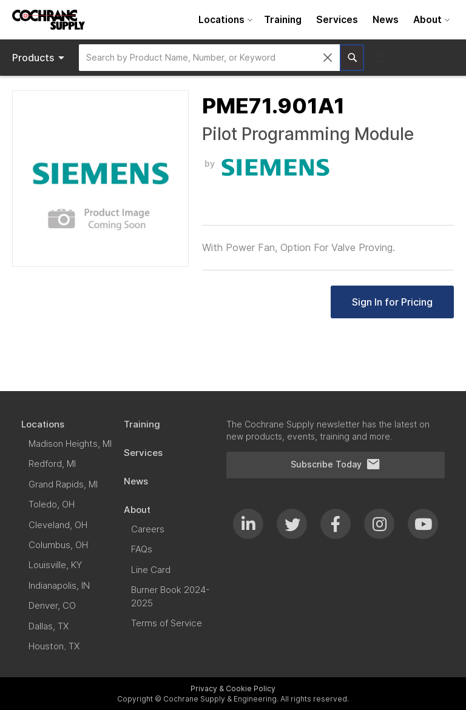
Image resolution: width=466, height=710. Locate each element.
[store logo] (48, 20)
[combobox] (209, 57)
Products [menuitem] (40, 57)
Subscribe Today (335, 464)
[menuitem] (224, 20)
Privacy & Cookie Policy (233, 688)
